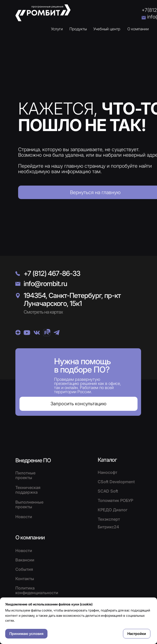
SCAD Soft (108, 491)
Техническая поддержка (27, 490)
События (24, 569)
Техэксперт (109, 519)
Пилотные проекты (25, 475)
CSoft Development (116, 481)
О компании (138, 28)
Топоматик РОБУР (115, 500)
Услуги (57, 28)
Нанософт (107, 472)
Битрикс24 (108, 526)
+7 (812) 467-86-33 (52, 273)
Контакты (24, 578)
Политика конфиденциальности (36, 590)
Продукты (78, 28)
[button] (78, 404)
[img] (18, 332)
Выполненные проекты (29, 504)
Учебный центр (106, 28)
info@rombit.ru (45, 283)
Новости (23, 550)
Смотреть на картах (43, 312)
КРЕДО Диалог (113, 509)
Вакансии (24, 560)
